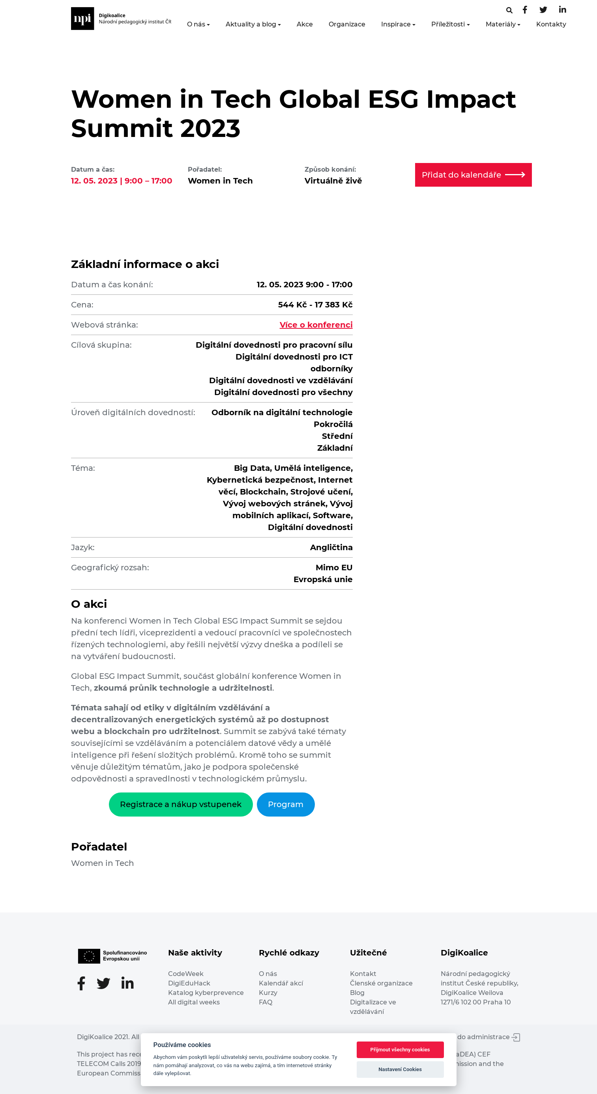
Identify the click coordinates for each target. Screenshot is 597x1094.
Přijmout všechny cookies (400, 1050)
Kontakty (551, 24)
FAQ (265, 1002)
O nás (196, 24)
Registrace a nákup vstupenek (180, 804)
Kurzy (268, 993)
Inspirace (396, 24)
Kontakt (363, 974)
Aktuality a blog (251, 24)
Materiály (501, 24)
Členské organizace (381, 983)
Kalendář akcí (281, 983)
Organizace (347, 24)
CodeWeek (186, 974)
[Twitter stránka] (543, 10)
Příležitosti (448, 24)
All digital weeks (194, 1002)
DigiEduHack (189, 983)
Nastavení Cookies (400, 1069)
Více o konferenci (316, 325)
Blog (357, 993)
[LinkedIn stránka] (562, 10)
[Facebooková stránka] (509, 10)
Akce (305, 24)
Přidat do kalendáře (473, 175)
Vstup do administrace (478, 1037)
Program (285, 804)
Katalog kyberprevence (206, 993)
